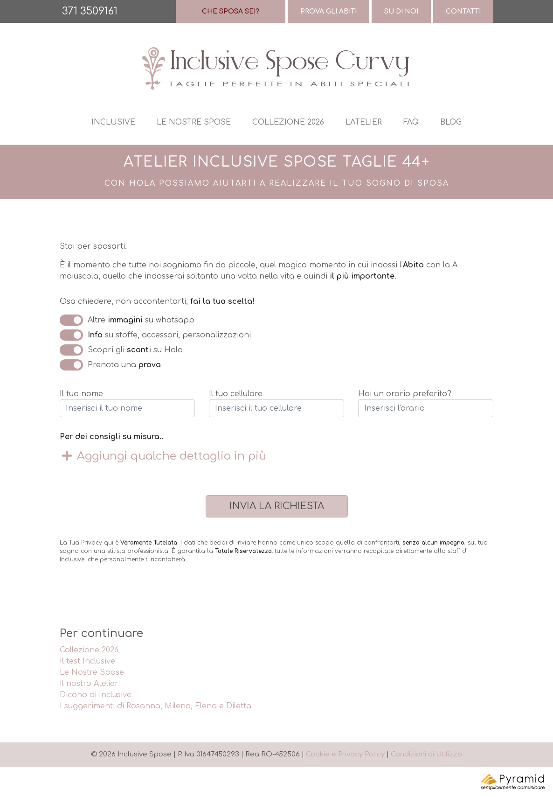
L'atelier (364, 122)
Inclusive (113, 122)
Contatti (463, 11)
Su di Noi (401, 11)
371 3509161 (90, 11)
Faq (411, 122)
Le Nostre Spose (92, 672)
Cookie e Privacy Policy (345, 754)
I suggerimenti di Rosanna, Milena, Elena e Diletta (155, 706)
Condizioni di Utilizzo (426, 754)
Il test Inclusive (87, 661)
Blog (451, 122)
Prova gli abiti (328, 11)
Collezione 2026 (288, 122)
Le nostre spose (194, 122)
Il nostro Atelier (89, 683)
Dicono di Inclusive (95, 695)
